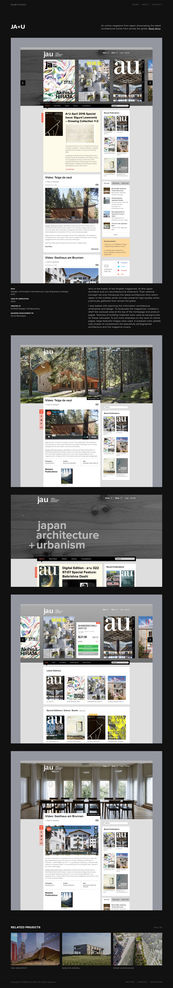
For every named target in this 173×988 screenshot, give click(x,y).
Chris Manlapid (18, 316)
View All (158, 927)
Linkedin (142, 982)
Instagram (156, 982)
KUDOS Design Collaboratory (25, 308)
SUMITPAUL (19, 4)
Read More (155, 28)
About (145, 4)
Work (136, 4)
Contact (157, 4)
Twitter (129, 982)
